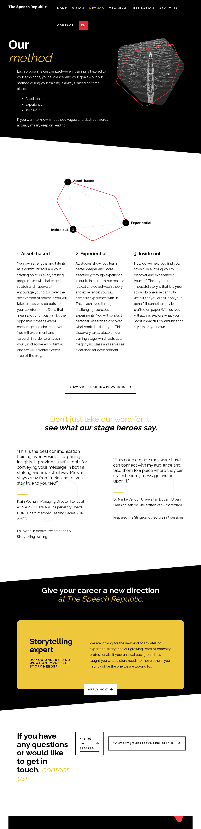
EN (83, 25)
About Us (168, 8)
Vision (78, 8)
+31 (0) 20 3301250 (87, 743)
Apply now (98, 694)
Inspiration (143, 8)
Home (62, 8)
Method (96, 8)
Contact (65, 25)
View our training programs (97, 386)
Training (118, 8)
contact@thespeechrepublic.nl (144, 743)
